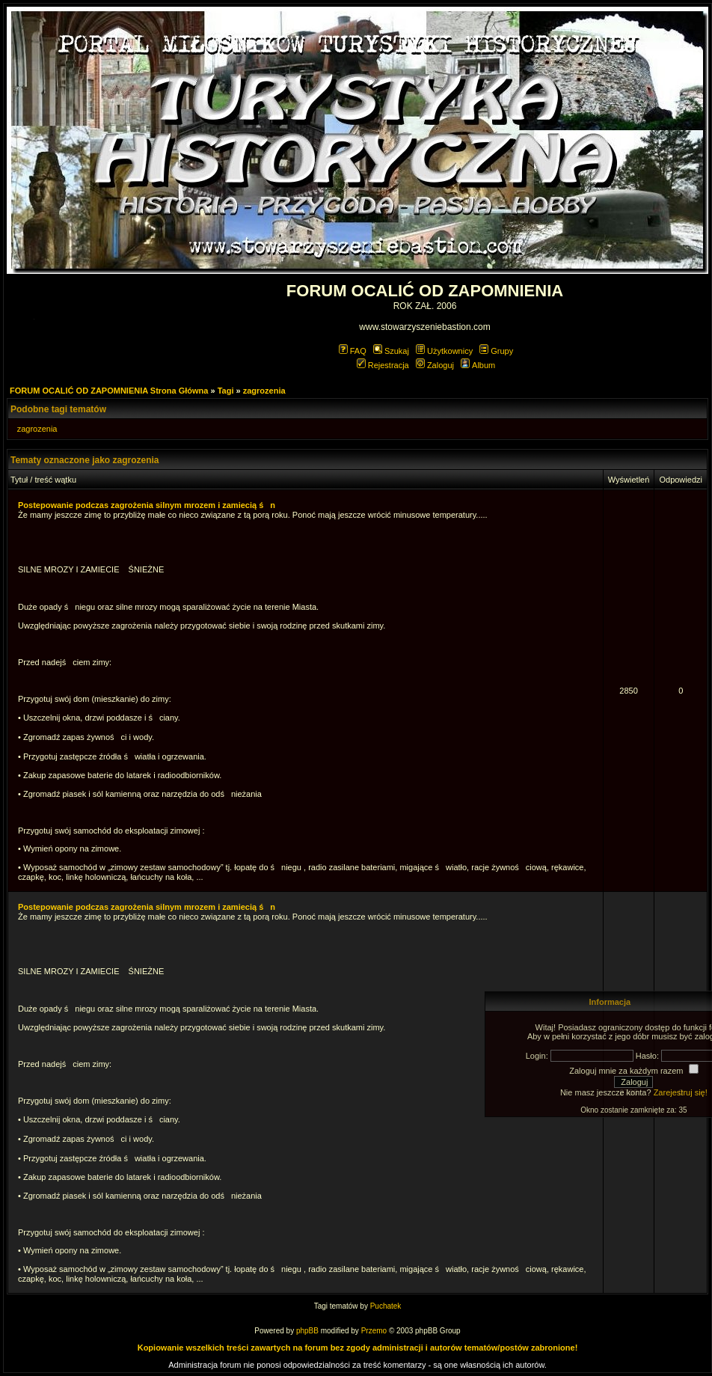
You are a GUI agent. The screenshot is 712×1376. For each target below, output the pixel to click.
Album (478, 365)
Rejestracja (383, 365)
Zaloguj (435, 365)
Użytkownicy (444, 350)
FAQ (352, 350)
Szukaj (391, 350)
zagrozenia (264, 390)
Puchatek (386, 1306)
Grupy (496, 350)
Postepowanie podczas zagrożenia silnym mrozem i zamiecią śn (146, 505)
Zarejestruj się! (681, 1092)
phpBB (307, 1331)
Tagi (226, 390)
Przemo (374, 1331)
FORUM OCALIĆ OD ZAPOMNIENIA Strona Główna (109, 390)
